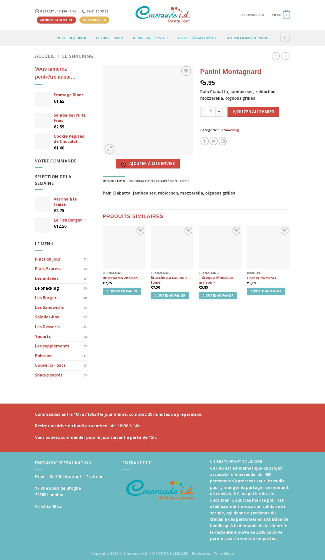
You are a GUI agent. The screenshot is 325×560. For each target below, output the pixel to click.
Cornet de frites (261, 278)
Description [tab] (114, 181)
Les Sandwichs (49, 307)
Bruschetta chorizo (120, 278)
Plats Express (48, 268)
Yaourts (43, 336)
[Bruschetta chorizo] (124, 247)
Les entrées (46, 278)
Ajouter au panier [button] (122, 291)
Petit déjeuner (71, 38)
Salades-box (47, 317)
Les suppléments (52, 346)
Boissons (43, 355)
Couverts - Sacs (50, 365)
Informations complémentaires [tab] (159, 181)
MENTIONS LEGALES (170, 553)
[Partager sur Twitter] (214, 141)
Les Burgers (46, 297)
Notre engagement (197, 38)
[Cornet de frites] (268, 247)
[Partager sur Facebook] (204, 141)
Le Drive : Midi (109, 38)
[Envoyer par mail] (222, 141)
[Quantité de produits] (211, 112)
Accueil (45, 56)
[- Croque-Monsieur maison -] (220, 247)
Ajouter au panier (253, 111)
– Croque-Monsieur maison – (216, 280)
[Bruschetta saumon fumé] (172, 247)
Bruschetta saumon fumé (169, 280)
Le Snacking (77, 56)
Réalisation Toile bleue (213, 553)
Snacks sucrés (48, 375)
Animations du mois (247, 38)
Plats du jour (47, 259)
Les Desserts (47, 326)
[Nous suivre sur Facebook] (285, 38)
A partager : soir (150, 38)
